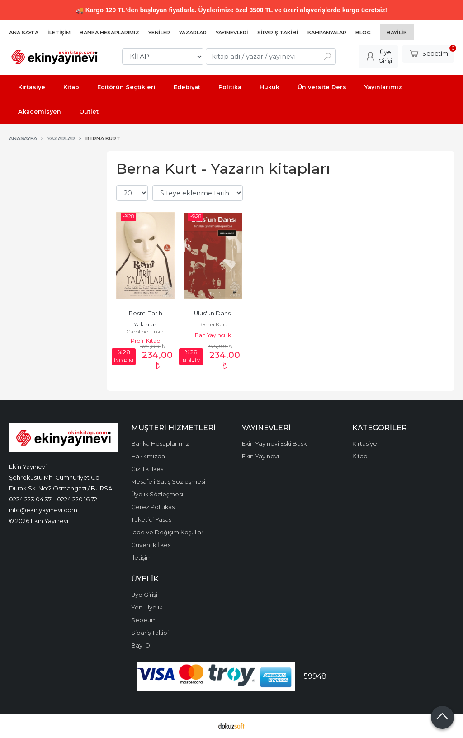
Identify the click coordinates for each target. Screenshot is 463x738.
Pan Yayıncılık (213, 335)
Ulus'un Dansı (213, 313)
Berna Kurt (212, 324)
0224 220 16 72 (77, 499)
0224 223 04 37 (30, 499)
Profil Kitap (145, 340)
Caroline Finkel (145, 331)
